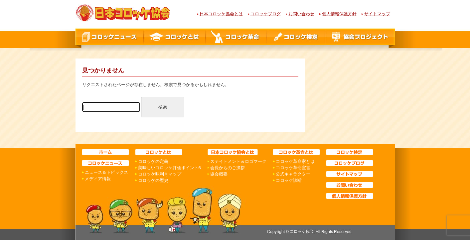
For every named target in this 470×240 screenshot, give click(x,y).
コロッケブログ (265, 13)
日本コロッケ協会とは (221, 13)
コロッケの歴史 (153, 180)
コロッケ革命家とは (295, 161)
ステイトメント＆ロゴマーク (238, 161)
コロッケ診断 (289, 180)
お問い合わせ (301, 13)
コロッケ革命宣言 (293, 167)
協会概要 (219, 174)
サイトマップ (377, 13)
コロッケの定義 (153, 161)
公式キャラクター (293, 174)
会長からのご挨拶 (227, 167)
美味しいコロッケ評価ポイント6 (169, 167)
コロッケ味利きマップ (159, 174)
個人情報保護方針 (339, 13)
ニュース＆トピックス (106, 172)
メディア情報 (98, 178)
